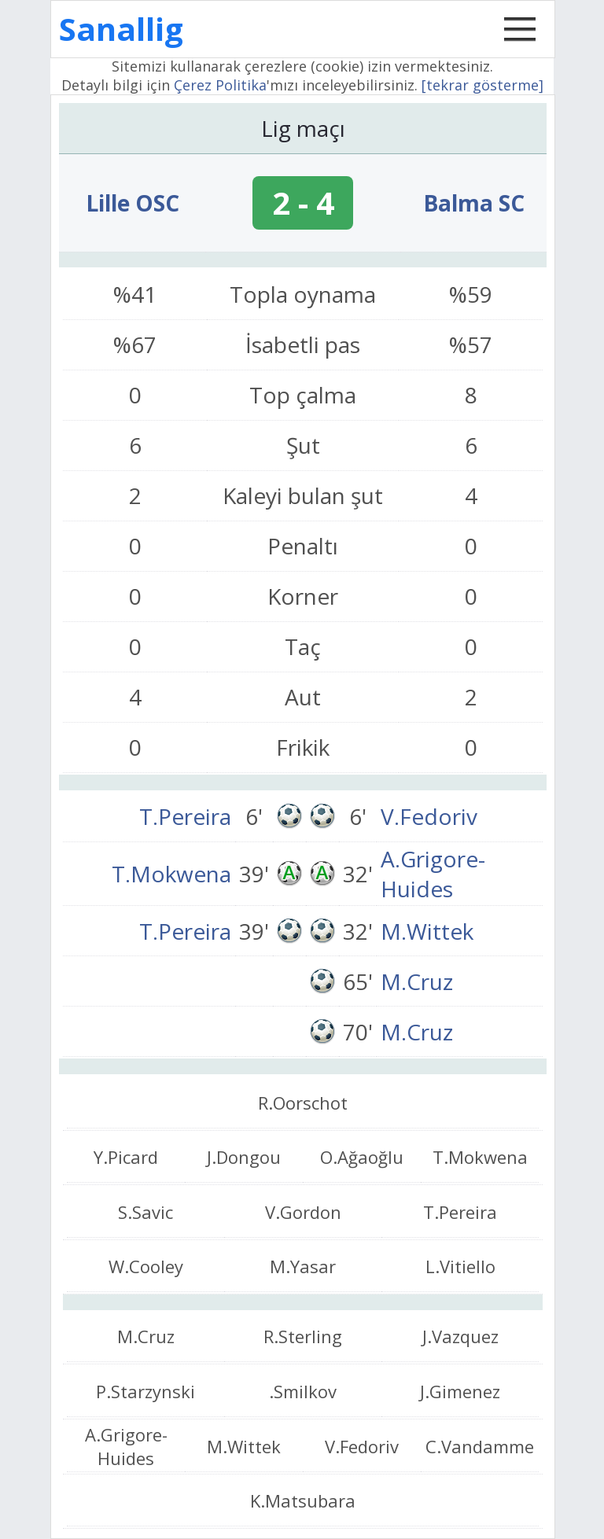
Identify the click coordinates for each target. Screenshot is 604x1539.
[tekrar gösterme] (482, 84)
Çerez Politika (220, 84)
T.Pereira (185, 816)
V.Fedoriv (429, 816)
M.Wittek (427, 931)
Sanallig (121, 28)
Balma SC (474, 203)
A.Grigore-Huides (433, 874)
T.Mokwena (171, 874)
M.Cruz (417, 981)
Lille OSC (132, 203)
